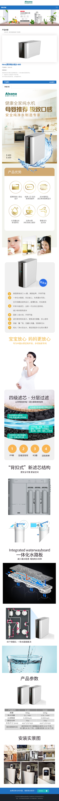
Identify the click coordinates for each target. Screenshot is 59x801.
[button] (2, 17)
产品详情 (18, 32)
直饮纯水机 (13, 32)
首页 (10, 32)
